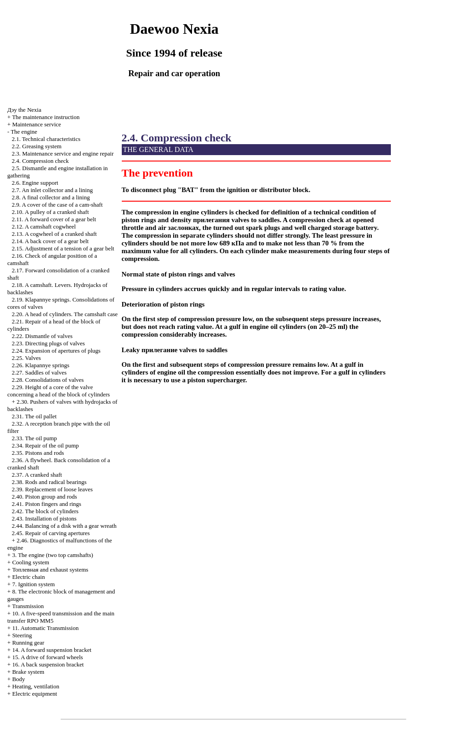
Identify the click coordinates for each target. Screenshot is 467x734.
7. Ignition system (33, 584)
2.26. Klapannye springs (40, 365)
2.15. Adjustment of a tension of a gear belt (63, 248)
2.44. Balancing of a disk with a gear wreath (64, 525)
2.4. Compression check (40, 160)
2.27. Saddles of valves (39, 372)
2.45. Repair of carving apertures (51, 533)
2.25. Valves (26, 357)
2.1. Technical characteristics (46, 138)
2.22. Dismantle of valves (42, 336)
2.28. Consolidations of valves (48, 379)
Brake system (28, 671)
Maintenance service (36, 124)
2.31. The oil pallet (34, 416)
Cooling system (30, 562)
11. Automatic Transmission (45, 628)
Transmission (28, 606)
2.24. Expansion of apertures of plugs (56, 350)
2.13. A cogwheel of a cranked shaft (54, 233)
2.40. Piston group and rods (44, 496)
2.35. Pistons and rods (38, 452)
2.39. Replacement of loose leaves (52, 489)
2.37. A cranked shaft (37, 474)
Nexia (24, 109)
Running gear (28, 642)
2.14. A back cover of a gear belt (50, 241)
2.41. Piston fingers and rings (46, 503)
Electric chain (28, 576)
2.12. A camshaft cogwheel (44, 226)
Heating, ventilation (35, 686)
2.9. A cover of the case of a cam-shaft (57, 204)
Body (18, 679)
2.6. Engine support (35, 182)
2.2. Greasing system (37, 146)
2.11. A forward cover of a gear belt (54, 219)
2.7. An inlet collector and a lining (52, 190)
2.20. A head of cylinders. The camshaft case (65, 314)
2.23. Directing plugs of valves (48, 343)
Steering (22, 635)
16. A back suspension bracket (48, 664)
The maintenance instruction (45, 117)
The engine (23, 131)
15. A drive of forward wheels (47, 657)
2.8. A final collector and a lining (51, 197)
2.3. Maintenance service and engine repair (63, 153)
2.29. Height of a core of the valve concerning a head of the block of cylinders (58, 391)
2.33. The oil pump (34, 438)
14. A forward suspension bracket (52, 649)
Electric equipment (34, 693)
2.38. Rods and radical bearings (49, 482)
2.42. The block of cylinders (45, 511)
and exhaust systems (50, 569)
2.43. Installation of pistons (44, 518)
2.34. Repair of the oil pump (45, 445)
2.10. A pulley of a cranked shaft (50, 211)
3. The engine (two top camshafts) (52, 555)
